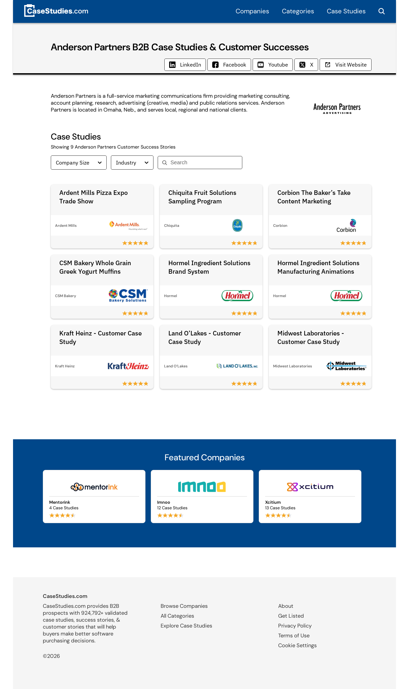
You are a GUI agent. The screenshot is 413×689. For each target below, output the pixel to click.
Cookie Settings (297, 645)
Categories (298, 11)
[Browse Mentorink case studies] (94, 496)
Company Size (79, 162)
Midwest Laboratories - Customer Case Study (310, 337)
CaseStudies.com (65, 596)
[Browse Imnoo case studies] (202, 496)
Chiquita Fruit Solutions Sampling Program (202, 196)
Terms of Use (294, 635)
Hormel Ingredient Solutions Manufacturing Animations (318, 267)
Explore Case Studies (186, 625)
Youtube (272, 64)
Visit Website (345, 64)
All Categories (177, 615)
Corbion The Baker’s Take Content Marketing (314, 196)
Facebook (229, 64)
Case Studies (346, 11)
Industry (132, 162)
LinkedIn (185, 64)
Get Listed (291, 615)
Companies (252, 11)
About (285, 605)
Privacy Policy (295, 625)
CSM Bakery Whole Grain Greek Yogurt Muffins (95, 267)
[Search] (204, 162)
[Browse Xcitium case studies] (310, 496)
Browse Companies (184, 605)
